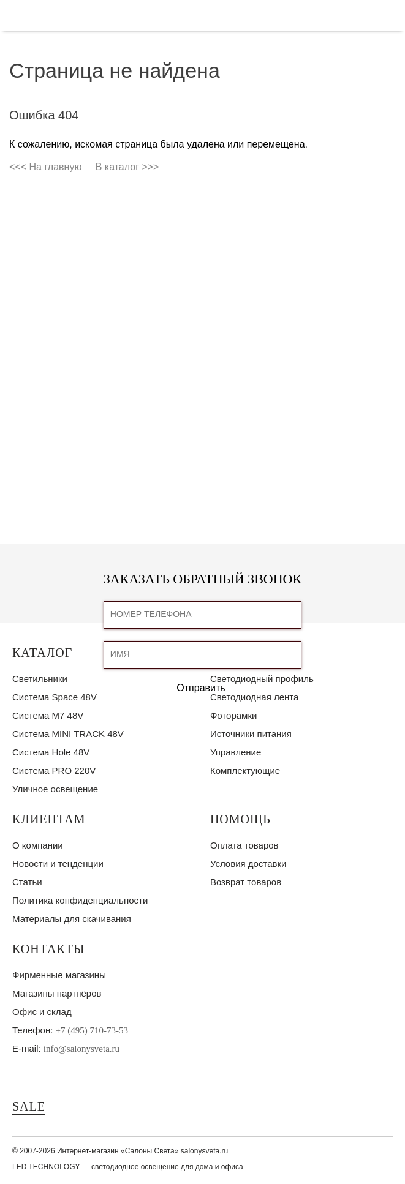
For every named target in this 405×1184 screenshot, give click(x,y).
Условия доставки (248, 863)
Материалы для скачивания (71, 918)
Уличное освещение (55, 789)
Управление (235, 752)
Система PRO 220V (54, 770)
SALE (28, 1106)
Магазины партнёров (56, 993)
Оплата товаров (244, 845)
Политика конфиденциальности (80, 900)
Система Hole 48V (50, 752)
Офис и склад (42, 1011)
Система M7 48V (47, 715)
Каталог (42, 652)
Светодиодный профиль (262, 678)
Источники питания (251, 734)
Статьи (27, 882)
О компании (37, 845)
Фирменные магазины (59, 975)
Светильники (39, 678)
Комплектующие (245, 770)
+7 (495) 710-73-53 (92, 1030)
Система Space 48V (54, 697)
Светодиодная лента (254, 697)
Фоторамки (233, 715)
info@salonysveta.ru (81, 1049)
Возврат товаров (245, 882)
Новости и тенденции (58, 863)
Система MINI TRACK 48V (68, 734)
